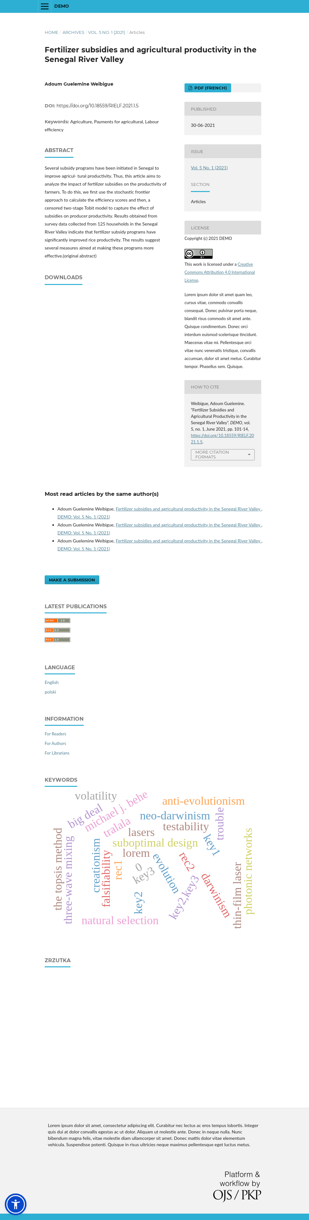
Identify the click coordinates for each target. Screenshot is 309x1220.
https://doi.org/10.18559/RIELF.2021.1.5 (98, 106)
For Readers (55, 733)
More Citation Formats (212, 454)
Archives (73, 32)
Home (51, 32)
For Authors (55, 743)
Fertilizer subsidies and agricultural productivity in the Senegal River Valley (188, 508)
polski (50, 691)
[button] (15, 1204)
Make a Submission (72, 579)
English (52, 682)
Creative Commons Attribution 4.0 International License (220, 272)
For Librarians (57, 753)
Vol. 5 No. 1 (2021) (106, 32)
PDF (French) (210, 87)
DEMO (61, 6)
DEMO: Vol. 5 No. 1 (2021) (83, 516)
